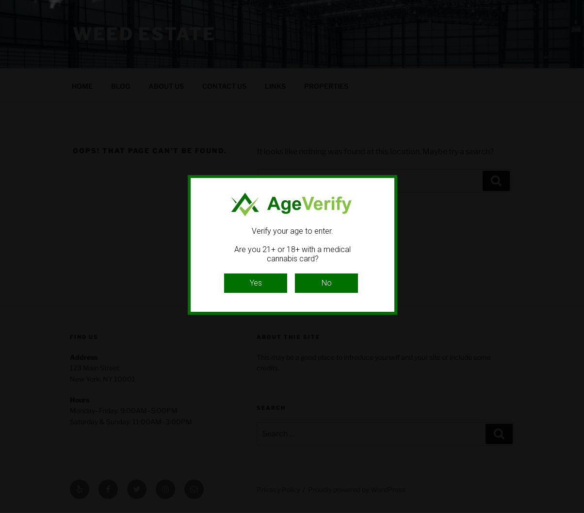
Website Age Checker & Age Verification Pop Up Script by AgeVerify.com (571, 510)
